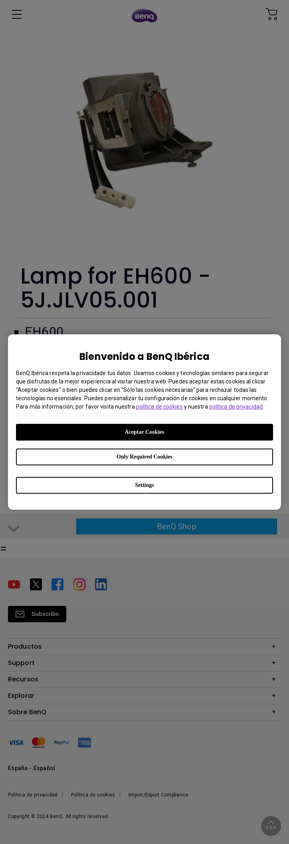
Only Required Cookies (144, 457)
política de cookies (159, 406)
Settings (144, 485)
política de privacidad (236, 406)
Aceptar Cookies (144, 432)
